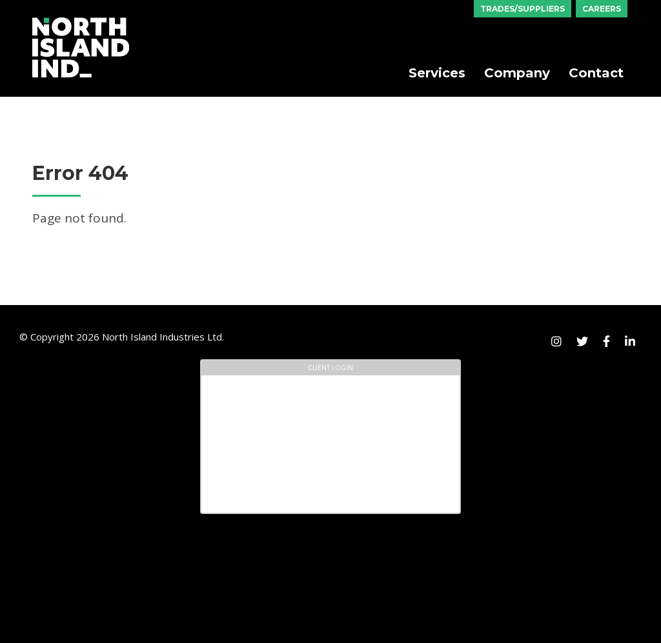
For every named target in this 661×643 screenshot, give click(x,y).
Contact (596, 73)
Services (437, 73)
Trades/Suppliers (522, 9)
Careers (601, 9)
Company (517, 73)
